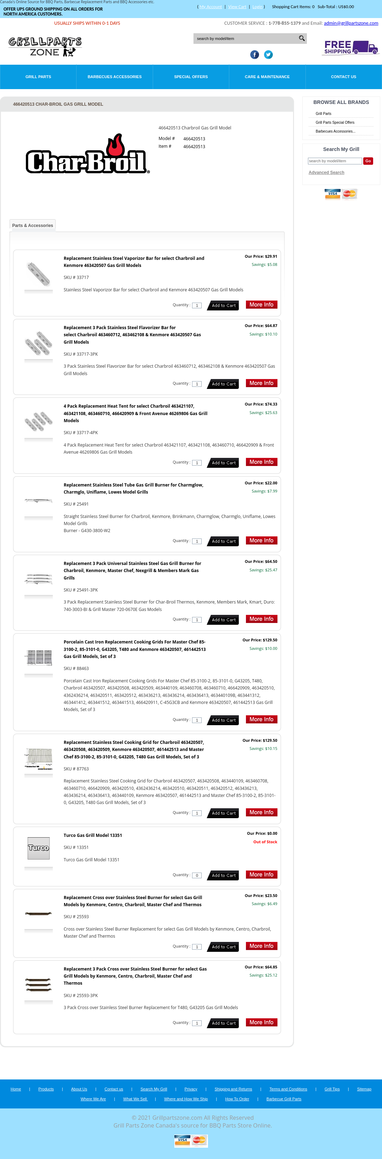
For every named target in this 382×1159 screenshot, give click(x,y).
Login (258, 6)
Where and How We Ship (186, 1099)
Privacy (191, 1089)
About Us (79, 1089)
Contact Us (343, 77)
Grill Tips (332, 1089)
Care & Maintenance (267, 77)
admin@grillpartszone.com (351, 23)
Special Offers (191, 77)
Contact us (114, 1089)
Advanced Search (326, 172)
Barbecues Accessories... (335, 131)
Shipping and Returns (233, 1089)
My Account (211, 6)
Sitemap (364, 1089)
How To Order (237, 1099)
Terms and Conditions (288, 1089)
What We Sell (135, 1099)
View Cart (237, 6)
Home (16, 1089)
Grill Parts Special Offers (335, 122)
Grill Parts (38, 77)
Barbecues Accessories (114, 77)
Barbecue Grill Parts (283, 1099)
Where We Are (93, 1099)
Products (46, 1089)
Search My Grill (154, 1089)
